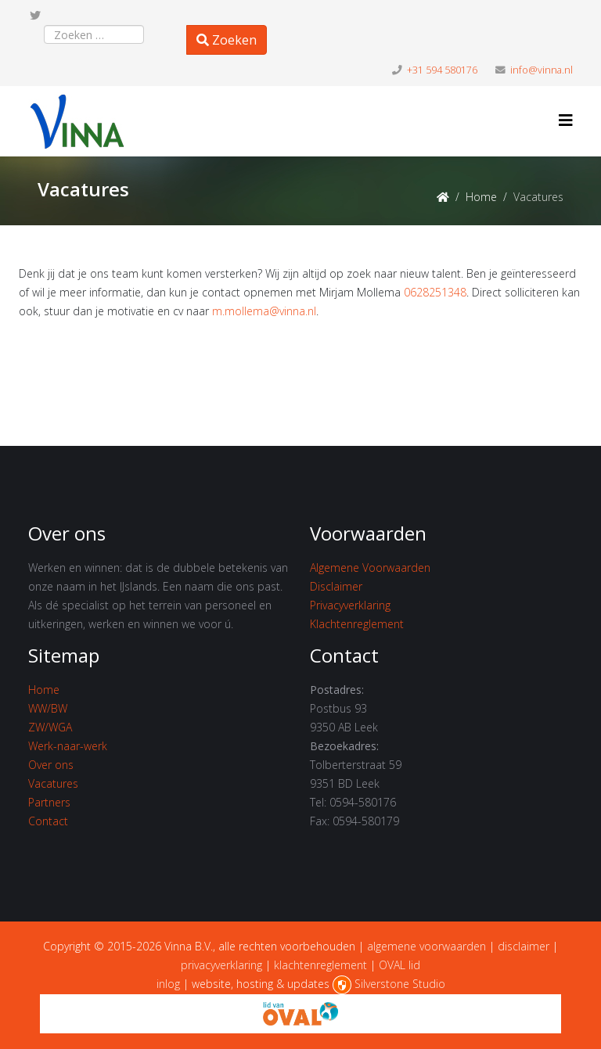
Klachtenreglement (357, 623)
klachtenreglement (320, 964)
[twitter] (35, 15)
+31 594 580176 (442, 70)
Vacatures (53, 783)
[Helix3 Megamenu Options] (566, 120)
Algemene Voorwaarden (370, 567)
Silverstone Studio (399, 983)
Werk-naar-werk (67, 745)
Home (481, 196)
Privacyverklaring (350, 605)
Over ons (51, 764)
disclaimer (523, 946)
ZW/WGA (50, 727)
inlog (168, 983)
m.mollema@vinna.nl (264, 311)
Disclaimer (336, 586)
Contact (48, 821)
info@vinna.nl (541, 70)
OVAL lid (399, 964)
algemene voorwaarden (426, 946)
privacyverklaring (221, 964)
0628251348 (435, 292)
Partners (49, 802)
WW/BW (47, 708)
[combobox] (94, 34)
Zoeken (226, 39)
